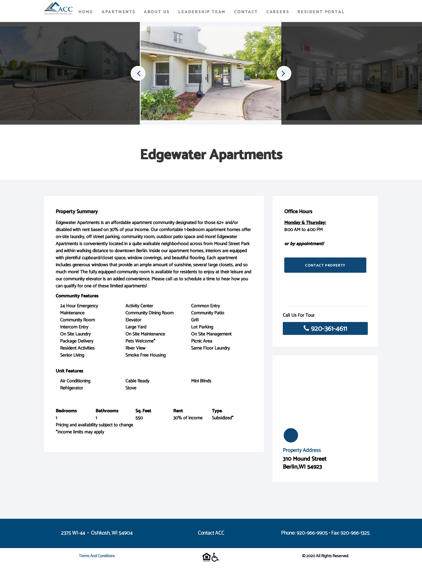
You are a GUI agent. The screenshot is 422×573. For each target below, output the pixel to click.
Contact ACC (211, 533)
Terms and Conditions (97, 556)
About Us (157, 12)
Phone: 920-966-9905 (304, 533)
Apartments (118, 12)
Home (86, 12)
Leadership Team (202, 12)
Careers (277, 12)
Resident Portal (321, 12)
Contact (246, 12)
